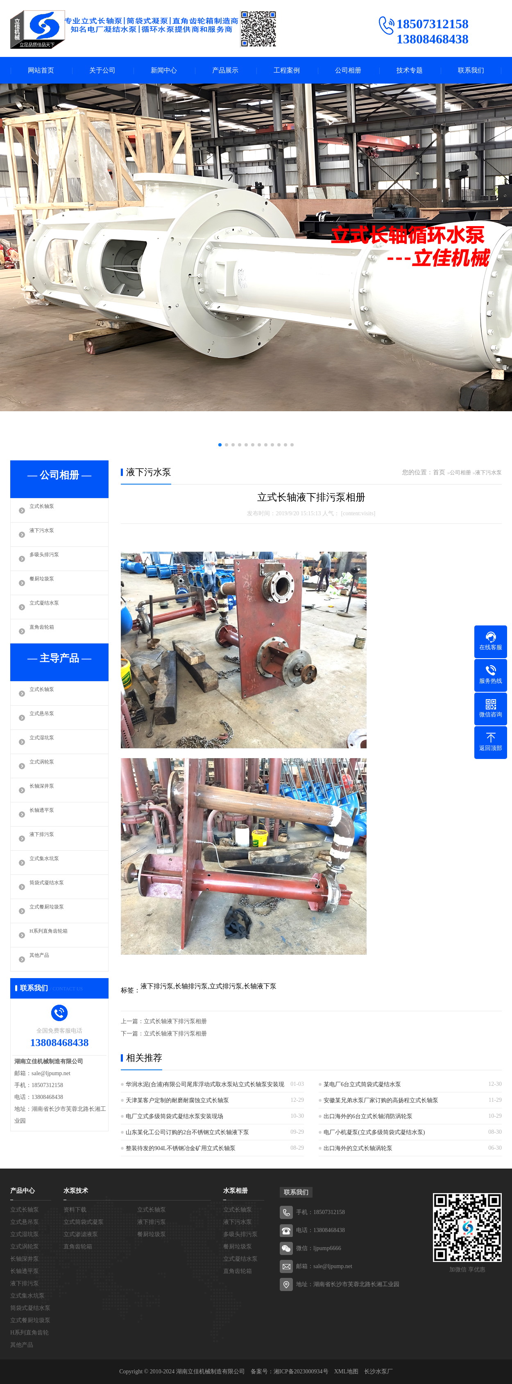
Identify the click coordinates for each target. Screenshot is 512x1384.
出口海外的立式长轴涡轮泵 (358, 1148)
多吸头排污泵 (47, 558)
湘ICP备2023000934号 (301, 1371)
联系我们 (471, 70)
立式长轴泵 (44, 510)
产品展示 (225, 70)
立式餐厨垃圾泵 (50, 911)
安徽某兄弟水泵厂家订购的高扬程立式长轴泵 (381, 1100)
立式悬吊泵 (44, 717)
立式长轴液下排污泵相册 (175, 1021)
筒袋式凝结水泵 (50, 886)
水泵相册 (235, 1190)
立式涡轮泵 (44, 766)
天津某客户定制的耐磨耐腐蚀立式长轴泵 (177, 1100)
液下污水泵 (44, 534)
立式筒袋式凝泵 (83, 1222)
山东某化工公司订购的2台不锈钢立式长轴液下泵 (187, 1132)
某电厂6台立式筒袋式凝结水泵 (362, 1084)
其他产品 (41, 959)
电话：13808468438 (320, 1230)
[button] (220, 444)
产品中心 (22, 1190)
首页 (439, 472)
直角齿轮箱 (44, 631)
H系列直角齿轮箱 (53, 935)
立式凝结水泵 (47, 607)
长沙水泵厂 (378, 1371)
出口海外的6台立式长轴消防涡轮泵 (368, 1116)
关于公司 (102, 70)
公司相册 (348, 70)
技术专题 (409, 70)
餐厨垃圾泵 (44, 583)
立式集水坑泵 (47, 862)
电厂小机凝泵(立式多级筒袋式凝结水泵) (374, 1132)
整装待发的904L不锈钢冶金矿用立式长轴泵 (181, 1148)
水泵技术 (75, 1190)
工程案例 (287, 70)
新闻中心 (164, 70)
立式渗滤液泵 (80, 1234)
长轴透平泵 (44, 814)
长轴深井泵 (44, 790)
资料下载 (74, 1210)
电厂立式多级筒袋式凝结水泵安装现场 (174, 1116)
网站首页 (41, 70)
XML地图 (346, 1371)
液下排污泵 (44, 838)
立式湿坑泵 (44, 741)
